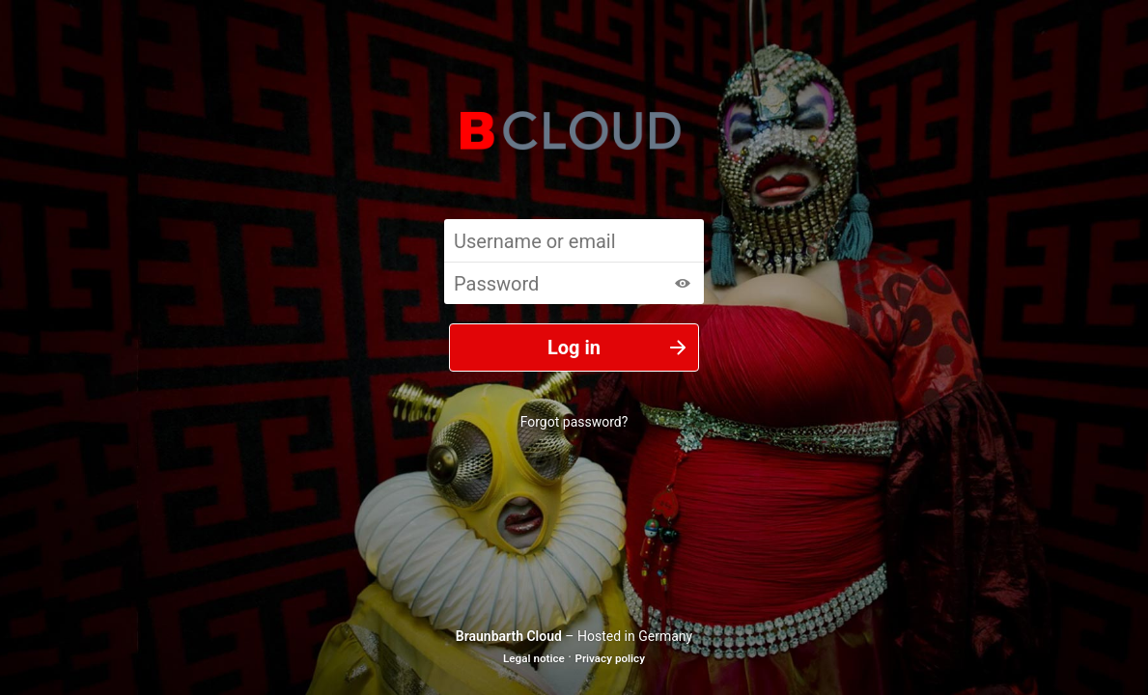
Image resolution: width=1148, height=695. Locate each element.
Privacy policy (609, 658)
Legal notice (534, 658)
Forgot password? (574, 422)
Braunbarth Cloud (509, 636)
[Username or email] (574, 240)
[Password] (574, 283)
